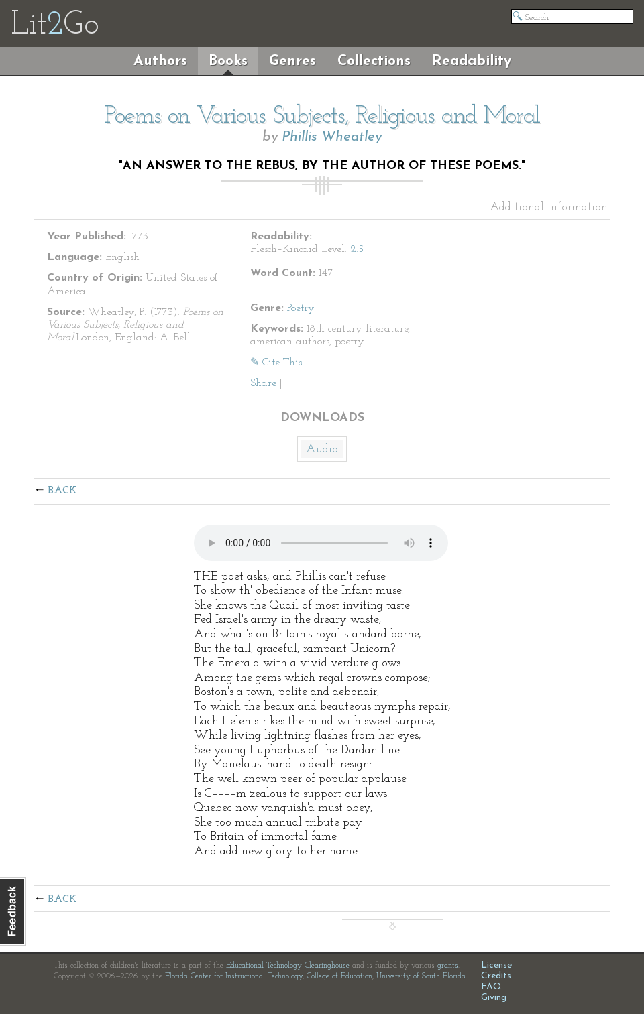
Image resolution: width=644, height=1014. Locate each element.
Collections (374, 61)
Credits (496, 976)
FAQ (491, 987)
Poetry (301, 308)
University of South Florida (421, 976)
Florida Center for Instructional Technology (234, 976)
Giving (493, 998)
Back (62, 490)
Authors (160, 61)
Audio (322, 449)
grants (447, 966)
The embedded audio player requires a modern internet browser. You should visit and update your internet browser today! (321, 543)
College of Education (339, 976)
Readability (471, 61)
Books (228, 61)
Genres (292, 61)
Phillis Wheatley (332, 137)
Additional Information (549, 208)
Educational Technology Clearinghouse (288, 966)
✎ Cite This (276, 362)
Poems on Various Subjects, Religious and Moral (322, 117)
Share (263, 383)
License (496, 965)
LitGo (55, 25)
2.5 (357, 249)
